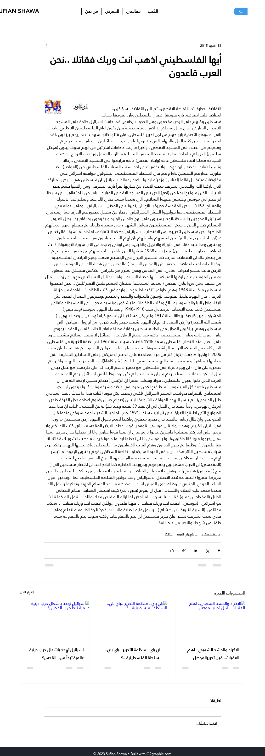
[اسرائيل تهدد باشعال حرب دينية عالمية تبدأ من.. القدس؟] (55, 620)
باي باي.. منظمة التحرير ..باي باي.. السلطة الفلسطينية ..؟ (133, 654)
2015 (169, 534)
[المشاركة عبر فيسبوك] (219, 550)
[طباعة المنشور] (172, 550)
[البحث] (241, 11)
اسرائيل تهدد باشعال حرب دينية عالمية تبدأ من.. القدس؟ (56, 654)
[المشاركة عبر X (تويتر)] (207, 550)
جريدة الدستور (211, 534)
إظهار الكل (27, 592)
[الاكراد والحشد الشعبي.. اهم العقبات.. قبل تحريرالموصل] (210, 620)
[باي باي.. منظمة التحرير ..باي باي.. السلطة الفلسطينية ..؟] (132, 620)
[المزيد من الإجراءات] (47, 45)
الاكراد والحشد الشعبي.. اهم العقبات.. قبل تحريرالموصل (213, 654)
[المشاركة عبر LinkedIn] (195, 550)
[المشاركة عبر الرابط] (183, 550)
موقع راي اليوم (187, 534)
